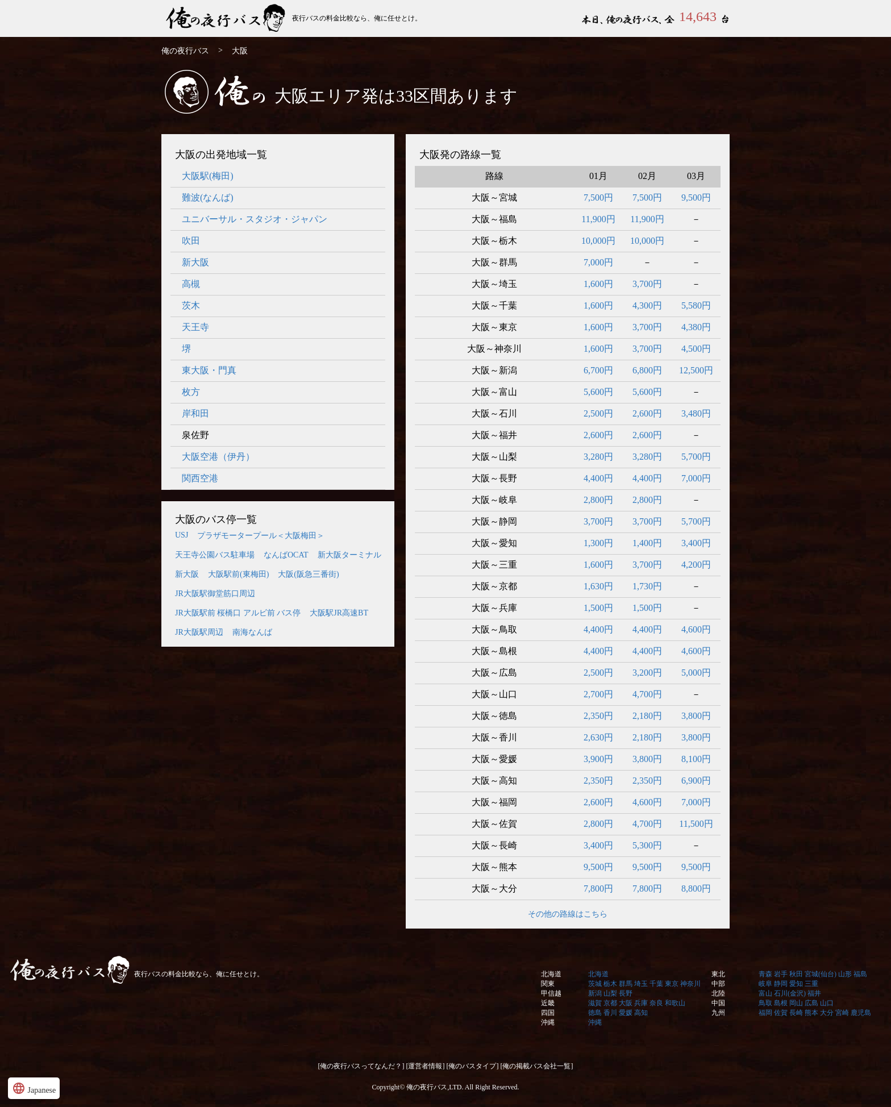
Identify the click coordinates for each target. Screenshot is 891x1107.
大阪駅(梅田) (208, 176)
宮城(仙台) (820, 974)
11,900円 (598, 219)
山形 (845, 974)
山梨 (610, 993)
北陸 (718, 993)
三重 (811, 984)
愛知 (796, 984)
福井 (814, 993)
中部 (718, 984)
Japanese (34, 1088)
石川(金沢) (790, 993)
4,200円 (696, 564)
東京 (671, 984)
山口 (827, 1003)
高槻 (191, 284)
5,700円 (696, 456)
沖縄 (548, 1022)
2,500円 (598, 413)
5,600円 (598, 392)
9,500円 (696, 197)
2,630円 (598, 737)
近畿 (548, 1003)
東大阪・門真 (209, 370)
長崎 (796, 1013)
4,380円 (696, 327)
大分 (827, 1013)
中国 (718, 1003)
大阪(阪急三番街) (308, 574)
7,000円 (598, 262)
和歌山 (675, 1003)
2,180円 (647, 716)
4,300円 (647, 305)
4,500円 (696, 348)
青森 (765, 974)
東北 (718, 974)
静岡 (781, 984)
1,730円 (647, 586)
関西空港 (200, 478)
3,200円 (647, 672)
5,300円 (647, 845)
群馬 (625, 984)
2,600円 (647, 413)
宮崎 (842, 1013)
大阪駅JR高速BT (339, 613)
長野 (625, 993)
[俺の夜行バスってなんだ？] (361, 1066)
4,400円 (598, 478)
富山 (765, 993)
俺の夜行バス (226, 18)
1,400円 (647, 543)
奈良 (656, 1003)
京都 (610, 1003)
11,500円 (696, 824)
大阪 (625, 1003)
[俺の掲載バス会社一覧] (537, 1066)
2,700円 (598, 694)
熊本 (811, 1013)
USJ (181, 535)
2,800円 (598, 500)
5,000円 (696, 672)
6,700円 (598, 370)
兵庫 (641, 1003)
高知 (641, 1013)
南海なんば (252, 632)
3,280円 (598, 456)
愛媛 (625, 1013)
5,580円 (696, 305)
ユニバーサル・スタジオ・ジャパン (254, 219)
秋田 (796, 974)
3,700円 (647, 284)
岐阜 (765, 984)
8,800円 (696, 888)
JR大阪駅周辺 (199, 632)
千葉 (656, 984)
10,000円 (598, 240)
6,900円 (696, 780)
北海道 (551, 974)
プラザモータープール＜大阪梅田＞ (260, 535)
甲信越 (551, 993)
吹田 (191, 240)
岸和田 (195, 413)
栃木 (610, 984)
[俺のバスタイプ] (473, 1066)
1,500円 (598, 608)
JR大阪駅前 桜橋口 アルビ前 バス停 (238, 613)
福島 (860, 974)
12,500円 (696, 370)
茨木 (191, 305)
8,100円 (696, 759)
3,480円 (696, 413)
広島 (811, 1003)
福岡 (765, 1013)
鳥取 (765, 1003)
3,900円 (598, 759)
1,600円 (598, 284)
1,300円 (598, 543)
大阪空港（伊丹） (218, 456)
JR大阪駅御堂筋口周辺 (215, 593)
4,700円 (647, 694)
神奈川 (690, 984)
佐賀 (781, 1013)
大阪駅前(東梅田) (238, 574)
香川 (610, 1013)
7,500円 (598, 197)
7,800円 (598, 888)
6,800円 (647, 370)
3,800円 (696, 716)
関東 (548, 984)
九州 (718, 1013)
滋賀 (595, 1003)
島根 (781, 1003)
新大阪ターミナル (349, 555)
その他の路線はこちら (567, 914)
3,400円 (696, 543)
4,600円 (696, 629)
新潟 (595, 993)
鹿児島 (861, 1013)
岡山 (796, 1003)
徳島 (595, 1013)
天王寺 (195, 327)
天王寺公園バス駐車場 (215, 555)
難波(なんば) (208, 197)
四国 (548, 1013)
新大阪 (195, 262)
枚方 (191, 392)
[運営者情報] (425, 1066)
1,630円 (598, 586)
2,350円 (598, 716)
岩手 (781, 974)
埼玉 (641, 984)
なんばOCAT (286, 555)
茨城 (595, 984)
